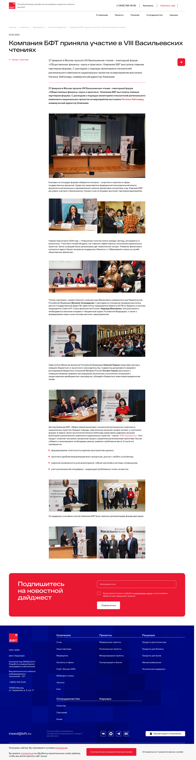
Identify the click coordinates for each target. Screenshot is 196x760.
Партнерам (61, 712)
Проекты (119, 15)
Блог (58, 689)
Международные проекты (111, 655)
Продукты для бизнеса (152, 649)
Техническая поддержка (153, 669)
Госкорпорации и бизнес (110, 662)
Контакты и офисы (65, 662)
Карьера (174, 15)
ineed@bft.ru (20, 733)
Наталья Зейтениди (132, 99)
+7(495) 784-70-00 (17, 682)
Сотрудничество (155, 15)
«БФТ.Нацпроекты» (128, 435)
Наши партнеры (63, 649)
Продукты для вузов (151, 655)
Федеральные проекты (110, 642)
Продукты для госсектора (154, 642)
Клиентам (61, 705)
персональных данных (143, 593)
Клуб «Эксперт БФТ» (66, 669)
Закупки (60, 682)
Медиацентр (62, 655)
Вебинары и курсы (65, 675)
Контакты (148, 5)
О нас (59, 642)
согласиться (27, 753)
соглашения (61, 747)
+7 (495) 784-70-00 (126, 5)
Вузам (59, 719)
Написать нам (167, 5)
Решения (135, 15)
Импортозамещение (151, 662)
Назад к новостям (20, 59)
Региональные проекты (110, 649)
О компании (102, 15)
